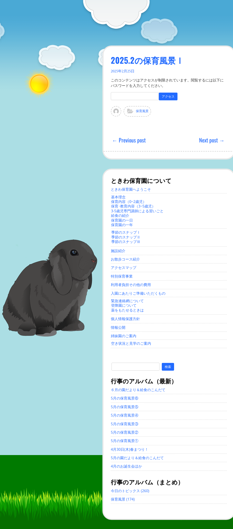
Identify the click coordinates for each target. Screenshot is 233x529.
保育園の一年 (122, 224)
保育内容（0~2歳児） (128, 201)
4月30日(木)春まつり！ (129, 449)
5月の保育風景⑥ (124, 398)
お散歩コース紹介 (125, 259)
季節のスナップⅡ (125, 237)
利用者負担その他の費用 (131, 284)
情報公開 (118, 327)
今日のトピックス (125, 490)
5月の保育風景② (124, 432)
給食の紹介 (120, 215)
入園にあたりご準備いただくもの (138, 293)
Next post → (212, 140)
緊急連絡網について (127, 300)
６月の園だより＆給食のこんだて (138, 389)
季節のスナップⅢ (125, 241)
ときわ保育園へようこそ (131, 189)
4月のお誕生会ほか (126, 466)
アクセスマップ (123, 267)
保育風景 (142, 111)
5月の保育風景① (124, 440)
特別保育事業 (122, 276)
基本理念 (118, 197)
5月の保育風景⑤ (124, 406)
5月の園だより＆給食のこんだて (137, 457)
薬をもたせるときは (127, 310)
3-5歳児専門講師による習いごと (137, 210)
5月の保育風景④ (124, 415)
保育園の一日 (122, 220)
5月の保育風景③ (124, 423)
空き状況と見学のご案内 (131, 343)
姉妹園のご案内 (123, 335)
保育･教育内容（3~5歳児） (133, 206)
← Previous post (129, 140)
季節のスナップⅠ (125, 232)
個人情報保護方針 (125, 318)
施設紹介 (118, 250)
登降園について (124, 305)
